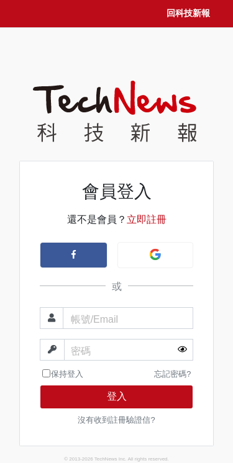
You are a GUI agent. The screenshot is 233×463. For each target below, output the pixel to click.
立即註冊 (147, 219)
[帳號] (128, 318)
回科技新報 (188, 13)
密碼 (81, 351)
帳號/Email (94, 319)
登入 (117, 396)
